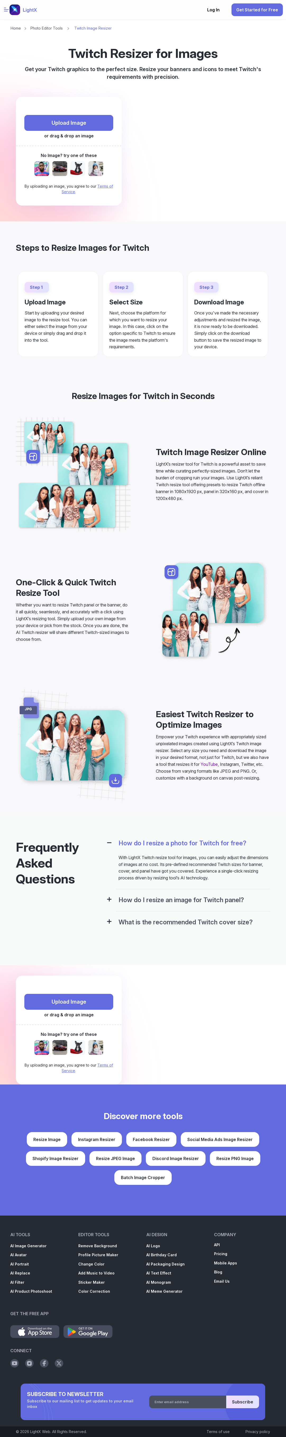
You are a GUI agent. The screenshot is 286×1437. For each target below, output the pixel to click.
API (217, 1245)
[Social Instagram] (29, 1363)
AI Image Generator (28, 1246)
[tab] (186, 846)
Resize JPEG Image (115, 1158)
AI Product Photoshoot (31, 1291)
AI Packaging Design (165, 1264)
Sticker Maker (91, 1282)
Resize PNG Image (235, 1158)
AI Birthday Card (161, 1255)
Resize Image (47, 1139)
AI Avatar (18, 1255)
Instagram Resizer (96, 1139)
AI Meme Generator (164, 1291)
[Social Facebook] (44, 1363)
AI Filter (17, 1282)
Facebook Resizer (151, 1139)
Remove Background (97, 1246)
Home (16, 28)
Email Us (222, 1281)
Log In (213, 9)
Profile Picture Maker (98, 1255)
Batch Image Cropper (143, 1177)
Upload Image (69, 123)
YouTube (209, 764)
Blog (218, 1272)
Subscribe (242, 1401)
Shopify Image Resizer (56, 1158)
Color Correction (94, 1291)
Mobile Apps (225, 1263)
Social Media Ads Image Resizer (220, 1139)
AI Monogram (158, 1282)
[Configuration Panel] (109, 843)
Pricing (220, 1253)
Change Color (91, 1264)
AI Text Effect (158, 1273)
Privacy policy (258, 1431)
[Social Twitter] (59, 1363)
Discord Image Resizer (175, 1158)
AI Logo (153, 1246)
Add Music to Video (96, 1273)
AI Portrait (19, 1264)
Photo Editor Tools (46, 28)
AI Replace (20, 1273)
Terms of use (218, 1431)
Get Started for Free (257, 9)
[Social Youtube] (14, 1363)
